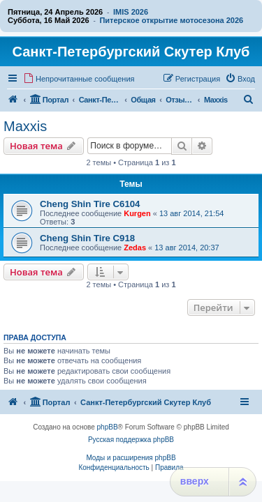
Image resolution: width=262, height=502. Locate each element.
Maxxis (25, 126)
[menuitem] (79, 78)
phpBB (107, 427)
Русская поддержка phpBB (131, 439)
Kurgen (137, 213)
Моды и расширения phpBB (130, 458)
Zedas (135, 247)
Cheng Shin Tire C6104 (90, 204)
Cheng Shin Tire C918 (87, 238)
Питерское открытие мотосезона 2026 (171, 20)
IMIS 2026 (130, 12)
